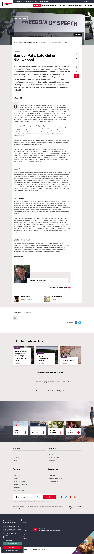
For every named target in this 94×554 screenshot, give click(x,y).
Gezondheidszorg (53, 481)
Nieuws (15, 455)
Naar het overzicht (20, 18)
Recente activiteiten (19, 481)
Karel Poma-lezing (18, 490)
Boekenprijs (16, 487)
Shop (36, 1)
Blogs (15, 461)
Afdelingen (70, 5)
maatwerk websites (28, 552)
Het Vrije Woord (18, 1)
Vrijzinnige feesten (27, 1)
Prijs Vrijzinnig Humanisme (20, 484)
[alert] (12, 535)
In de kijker (37, 5)
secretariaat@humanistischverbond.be (49, 531)
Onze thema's (52, 461)
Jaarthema (51, 476)
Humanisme (78, 5)
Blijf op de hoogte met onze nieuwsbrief (35, 497)
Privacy (30, 549)
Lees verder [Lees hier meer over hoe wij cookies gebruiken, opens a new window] (11, 530)
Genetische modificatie (43, 377)
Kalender (16, 458)
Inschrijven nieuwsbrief (43, 1)
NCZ (33, 1)
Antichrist (39, 387)
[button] (12, 550)
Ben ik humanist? (53, 455)
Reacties (68, 42)
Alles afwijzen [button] (12, 547)
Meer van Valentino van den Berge (59, 287)
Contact (86, 5)
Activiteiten (61, 5)
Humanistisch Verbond (49, 5)
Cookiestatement (36, 549)
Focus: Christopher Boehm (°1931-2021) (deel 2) (50, 391)
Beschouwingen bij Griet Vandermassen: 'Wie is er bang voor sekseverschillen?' (54, 381)
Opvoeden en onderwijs (55, 478)
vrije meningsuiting (41, 111)
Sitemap (43, 549)
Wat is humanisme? (53, 458)
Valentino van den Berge (29, 42)
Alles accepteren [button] (12, 543)
